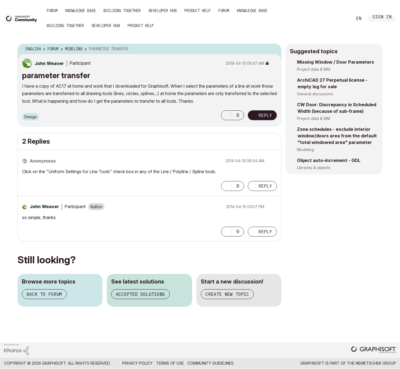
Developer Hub (162, 10)
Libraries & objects (313, 167)
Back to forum (44, 294)
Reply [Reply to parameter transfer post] (265, 115)
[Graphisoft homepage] (373, 350)
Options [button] (273, 49)
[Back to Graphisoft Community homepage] (22, 18)
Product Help (197, 10)
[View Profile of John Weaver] (49, 63)
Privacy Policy (137, 363)
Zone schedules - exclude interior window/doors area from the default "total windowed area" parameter (337, 135)
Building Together (122, 10)
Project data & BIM (313, 69)
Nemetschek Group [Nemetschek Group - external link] (376, 363)
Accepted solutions (140, 294)
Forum (52, 10)
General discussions (315, 93)
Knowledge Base (80, 10)
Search (342, 18)
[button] (226, 115)
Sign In (382, 17)
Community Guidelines (210, 363)
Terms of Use (170, 363)
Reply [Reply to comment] (265, 186)
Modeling (305, 149)
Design (30, 116)
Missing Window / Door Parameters (335, 62)
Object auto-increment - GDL (328, 160)
